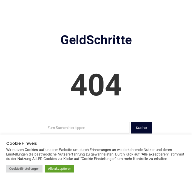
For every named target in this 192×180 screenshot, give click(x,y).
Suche (141, 127)
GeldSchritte (96, 40)
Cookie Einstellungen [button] (24, 168)
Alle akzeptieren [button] (59, 168)
